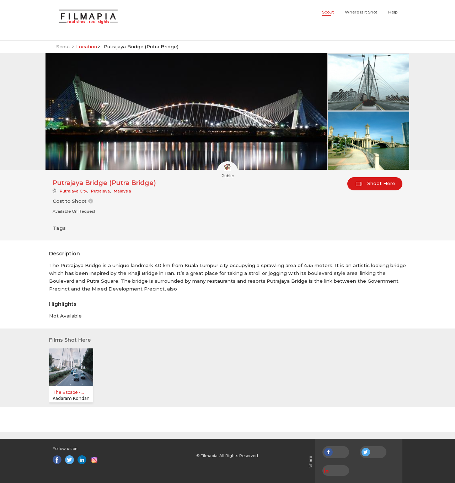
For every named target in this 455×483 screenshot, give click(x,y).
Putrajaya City (73, 191)
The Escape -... (68, 392)
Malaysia (122, 191)
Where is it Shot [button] (361, 12)
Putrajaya (100, 191)
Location (86, 46)
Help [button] (392, 12)
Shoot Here (375, 183)
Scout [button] (328, 12)
